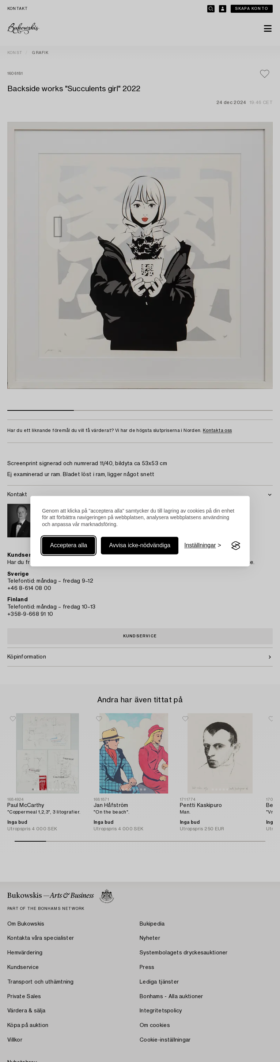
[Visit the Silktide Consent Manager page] (236, 546)
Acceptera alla (68, 545)
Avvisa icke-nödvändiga (139, 545)
